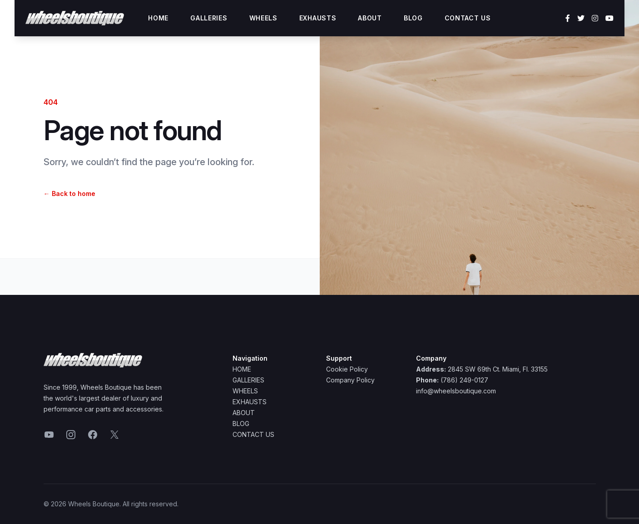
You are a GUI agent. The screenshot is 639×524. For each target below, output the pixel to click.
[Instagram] (595, 18)
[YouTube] (609, 18)
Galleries (208, 18)
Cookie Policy (347, 369)
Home (158, 18)
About (370, 18)
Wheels (263, 18)
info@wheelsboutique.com (456, 391)
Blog (413, 18)
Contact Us (468, 18)
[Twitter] (581, 18)
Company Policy (350, 380)
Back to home (69, 193)
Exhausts (318, 18)
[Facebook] (567, 18)
